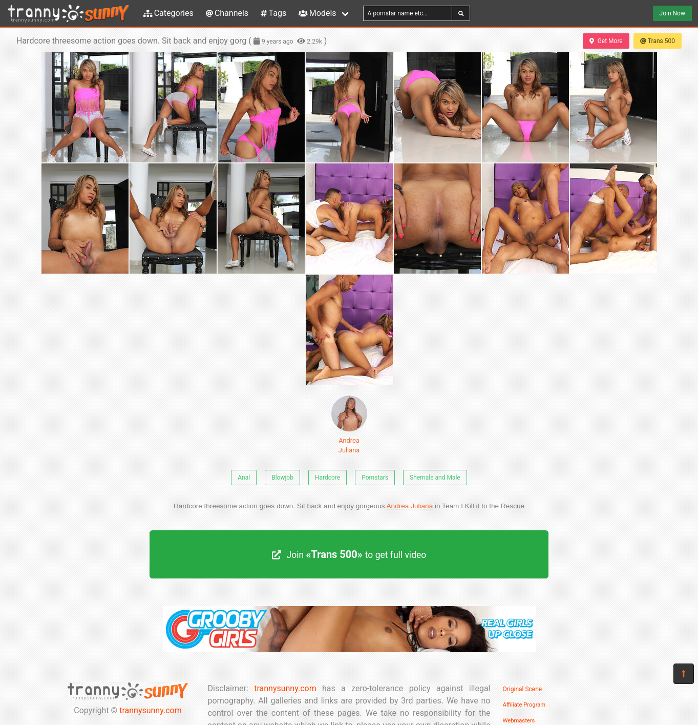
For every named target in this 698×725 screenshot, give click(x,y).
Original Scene (522, 689)
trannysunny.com (150, 710)
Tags (273, 13)
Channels (227, 13)
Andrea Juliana (349, 425)
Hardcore (327, 477)
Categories (168, 13)
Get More (605, 41)
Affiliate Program (524, 704)
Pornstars (375, 477)
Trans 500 (657, 41)
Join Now (672, 13)
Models (317, 13)
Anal (244, 477)
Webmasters (519, 720)
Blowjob (282, 477)
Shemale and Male (435, 477)
